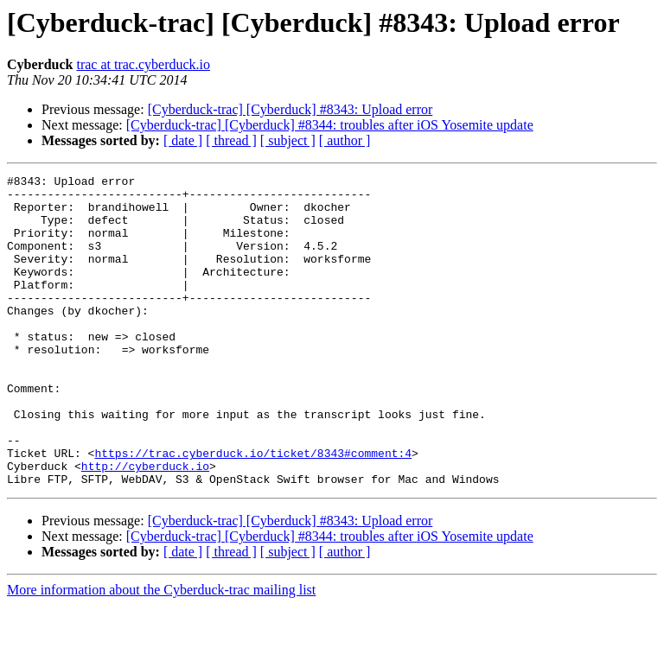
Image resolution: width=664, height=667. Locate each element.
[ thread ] (231, 140)
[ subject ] (288, 140)
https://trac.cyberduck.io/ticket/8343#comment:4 (253, 510)
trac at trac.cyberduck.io (143, 64)
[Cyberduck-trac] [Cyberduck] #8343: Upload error (290, 109)
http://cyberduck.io (145, 525)
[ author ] (345, 140)
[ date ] (182, 140)
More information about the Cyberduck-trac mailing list (161, 652)
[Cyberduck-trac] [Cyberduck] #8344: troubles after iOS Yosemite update (329, 125)
